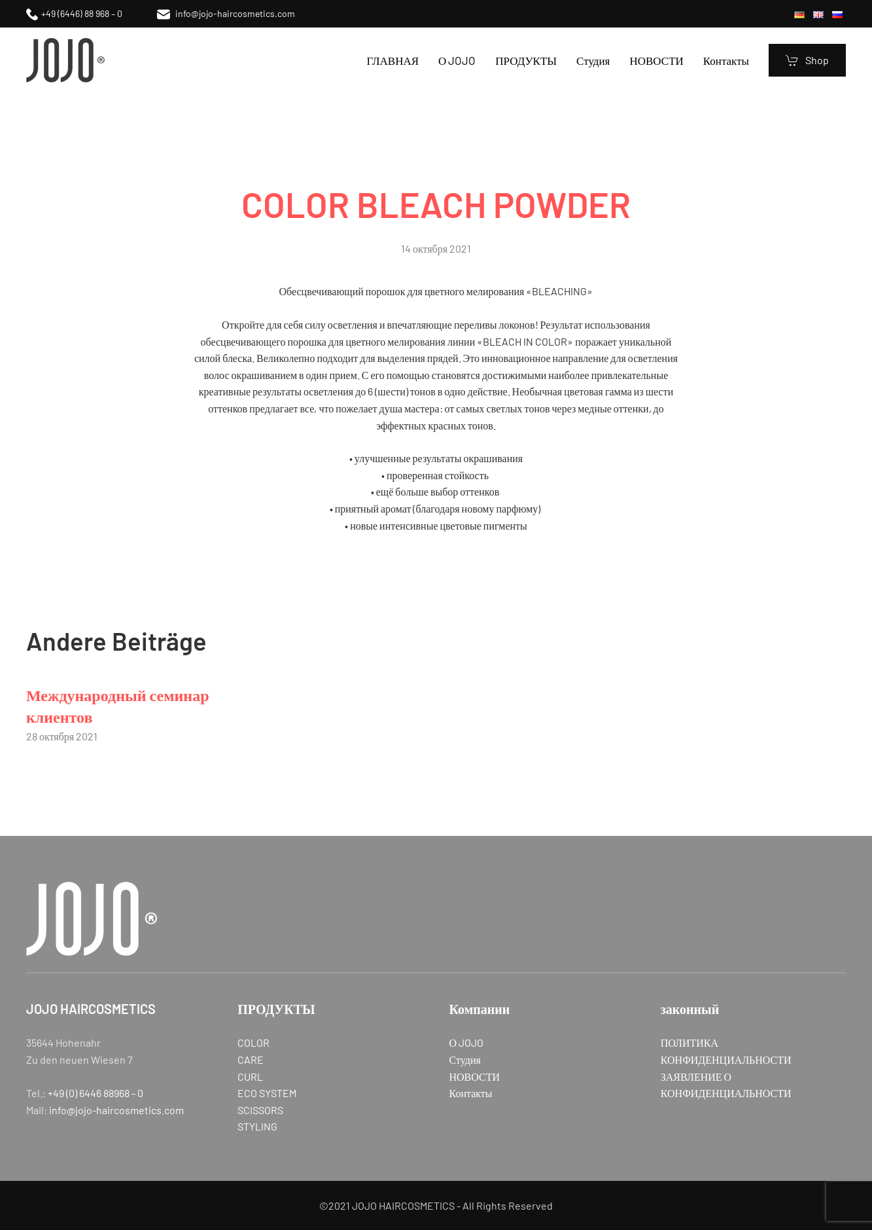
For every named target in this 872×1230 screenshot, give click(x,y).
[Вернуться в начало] (65, 60)
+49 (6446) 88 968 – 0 (74, 13)
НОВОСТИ (656, 60)
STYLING (257, 1126)
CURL (250, 1076)
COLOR (253, 1042)
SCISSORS (260, 1110)
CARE (250, 1059)
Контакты (726, 60)
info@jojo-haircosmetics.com (226, 13)
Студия (593, 60)
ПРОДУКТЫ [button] (526, 60)
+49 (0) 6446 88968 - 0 (95, 1093)
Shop (807, 60)
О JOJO (457, 60)
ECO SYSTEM (266, 1093)
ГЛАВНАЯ (392, 60)
